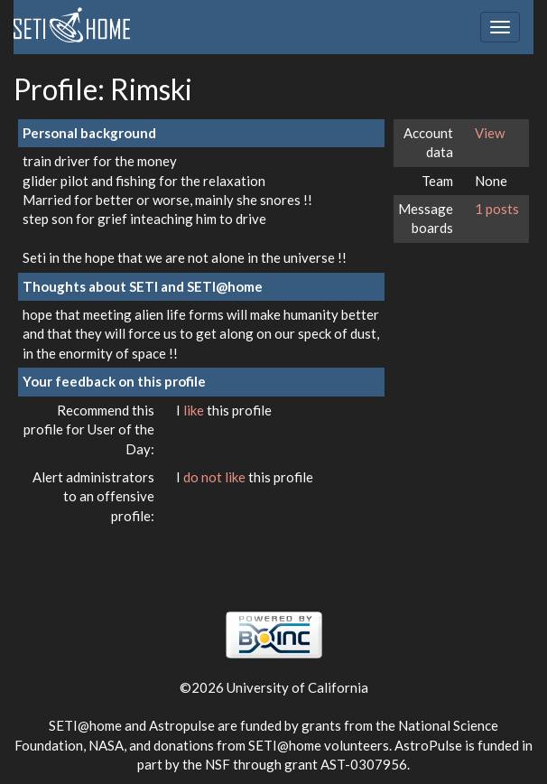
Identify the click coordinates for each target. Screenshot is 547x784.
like (195, 410)
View (490, 133)
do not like (215, 477)
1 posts (497, 209)
